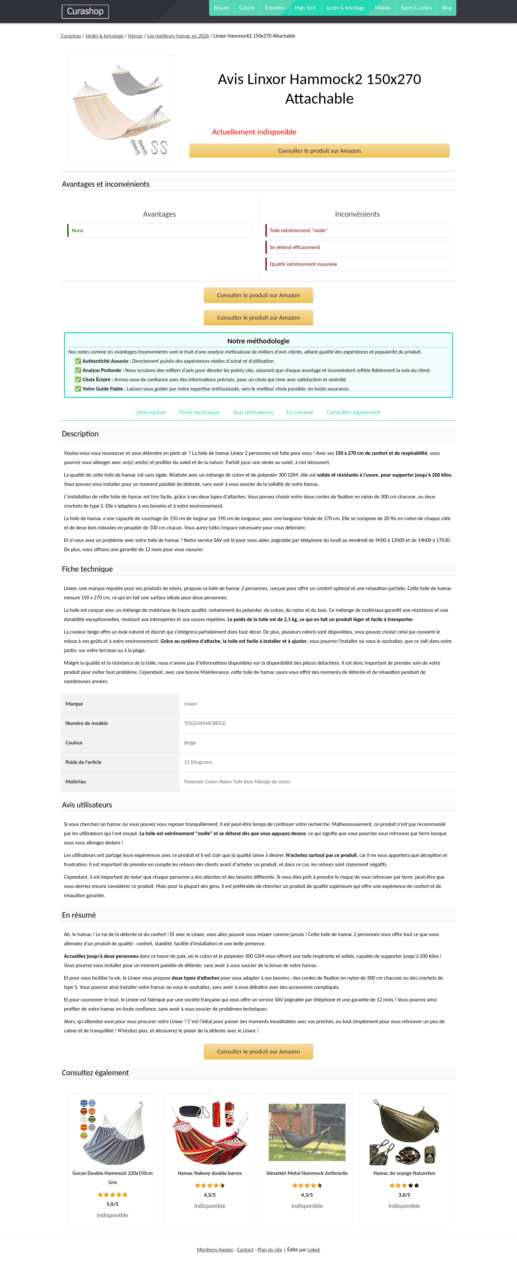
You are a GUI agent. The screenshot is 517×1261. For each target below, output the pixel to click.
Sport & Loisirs (416, 8)
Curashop (71, 36)
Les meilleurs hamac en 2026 (178, 36)
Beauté (221, 8)
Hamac (135, 36)
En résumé (300, 412)
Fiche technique (199, 412)
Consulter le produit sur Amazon (319, 150)
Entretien (275, 8)
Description (151, 412)
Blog (446, 8)
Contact (245, 1249)
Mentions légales (215, 1249)
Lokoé (314, 1249)
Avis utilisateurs (253, 412)
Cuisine (247, 8)
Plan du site (270, 1249)
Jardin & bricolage (345, 8)
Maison (383, 8)
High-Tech (305, 8)
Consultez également (353, 412)
